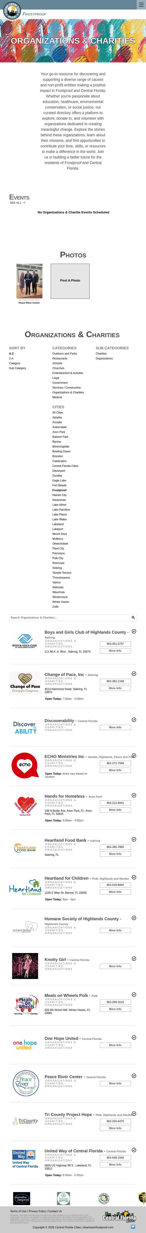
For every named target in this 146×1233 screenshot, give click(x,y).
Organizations (104, 358)
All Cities (57, 412)
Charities (101, 353)
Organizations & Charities (68, 392)
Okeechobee (60, 543)
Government (60, 382)
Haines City (59, 495)
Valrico (56, 582)
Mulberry (57, 538)
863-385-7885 (115, 847)
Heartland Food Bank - (72, 840)
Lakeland (58, 524)
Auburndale (59, 427)
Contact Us (55, 1211)
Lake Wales (59, 519)
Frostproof (34, 13)
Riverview (58, 563)
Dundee (57, 475)
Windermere (60, 597)
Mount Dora (59, 533)
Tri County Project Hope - (88, 1114)
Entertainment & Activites (67, 373)
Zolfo (55, 606)
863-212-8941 (115, 802)
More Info (115, 650)
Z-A (11, 358)
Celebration (59, 461)
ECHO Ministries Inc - (89, 756)
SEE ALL (17, 202)
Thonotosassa (61, 577)
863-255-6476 (115, 1121)
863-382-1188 (115, 681)
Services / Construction (66, 387)
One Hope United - (73, 1038)
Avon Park (58, 431)
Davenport (58, 470)
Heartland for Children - (87, 878)
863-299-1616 (115, 1002)
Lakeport (57, 529)
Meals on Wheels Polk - (71, 995)
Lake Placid (59, 514)
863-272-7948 (115, 763)
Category (14, 363)
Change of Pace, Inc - (71, 674)
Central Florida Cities (65, 465)
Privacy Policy (37, 1211)
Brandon (57, 456)
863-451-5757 (115, 643)
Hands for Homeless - (73, 796)
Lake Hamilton (61, 509)
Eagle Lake (59, 480)
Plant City (58, 548)
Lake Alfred (59, 504)
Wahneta (57, 587)
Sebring (57, 567)
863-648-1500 (115, 1157)
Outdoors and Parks (64, 353)
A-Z (11, 353)
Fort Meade (59, 485)
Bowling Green (61, 451)
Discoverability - (71, 720)
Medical (57, 397)
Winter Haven (60, 601)
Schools (57, 363)
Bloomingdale (60, 446)
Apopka (57, 417)
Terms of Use (18, 1211)
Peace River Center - (75, 1076)
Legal (55, 377)
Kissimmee (59, 499)
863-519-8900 (115, 884)
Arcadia (57, 422)
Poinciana (58, 553)
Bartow (56, 441)
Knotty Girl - (67, 959)
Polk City (57, 558)
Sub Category (17, 368)
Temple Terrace (61, 572)
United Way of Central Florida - (85, 1151)
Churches (58, 368)
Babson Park (60, 436)
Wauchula (58, 592)
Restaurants (59, 358)
